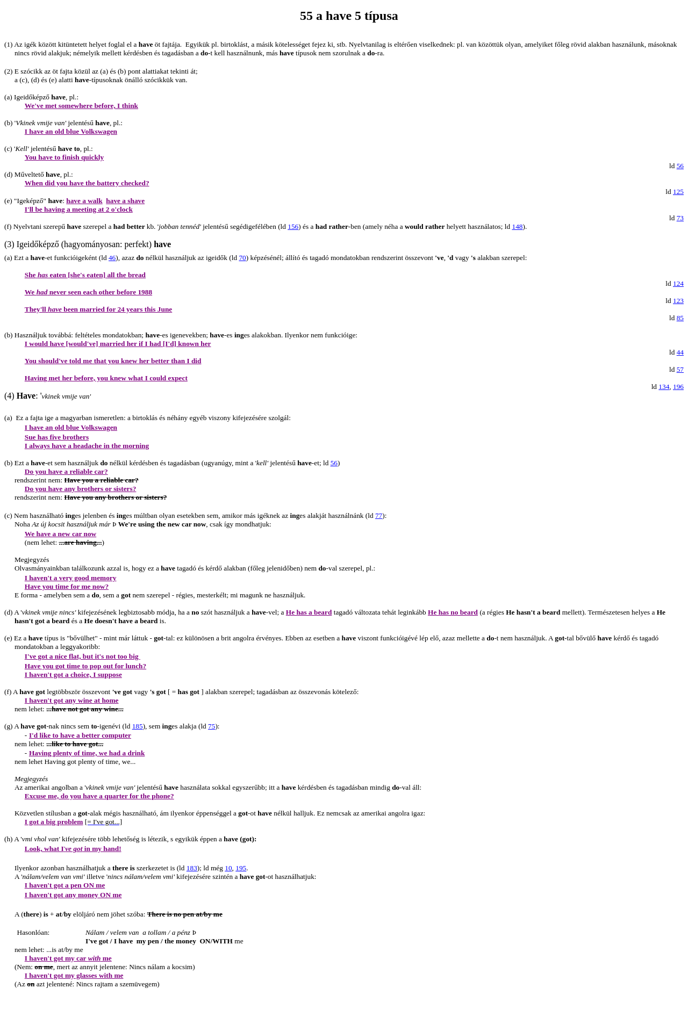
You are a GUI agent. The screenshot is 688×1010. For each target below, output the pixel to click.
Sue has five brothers (57, 437)
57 (680, 369)
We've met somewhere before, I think (81, 106)
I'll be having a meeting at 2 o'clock (79, 209)
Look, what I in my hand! (73, 849)
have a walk (84, 201)
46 (112, 258)
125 (678, 191)
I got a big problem (54, 822)
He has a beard (309, 612)
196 (678, 387)
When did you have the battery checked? (87, 183)
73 (680, 218)
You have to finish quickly (64, 157)
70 (242, 258)
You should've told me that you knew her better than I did (113, 361)
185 (137, 726)
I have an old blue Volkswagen (71, 131)
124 (678, 283)
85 (680, 318)
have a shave (125, 201)
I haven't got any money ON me (73, 895)
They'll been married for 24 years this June (98, 309)
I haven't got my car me (68, 958)
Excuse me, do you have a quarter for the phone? (99, 796)
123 (678, 301)
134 (663, 387)
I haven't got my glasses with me (74, 975)
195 (240, 868)
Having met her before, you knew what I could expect (106, 378)
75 (211, 726)
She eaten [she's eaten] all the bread (85, 275)
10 (228, 868)
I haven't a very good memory (71, 578)
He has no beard (453, 612)
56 (680, 166)
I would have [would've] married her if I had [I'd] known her (118, 344)
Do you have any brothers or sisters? (81, 489)
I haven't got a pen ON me (65, 885)
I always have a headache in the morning (87, 446)
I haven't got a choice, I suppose (73, 674)
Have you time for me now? (67, 586)
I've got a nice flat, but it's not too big (82, 656)
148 (517, 226)
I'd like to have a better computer (80, 735)
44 (680, 352)
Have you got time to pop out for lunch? (85, 666)
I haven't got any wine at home (72, 700)
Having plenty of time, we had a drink (87, 753)
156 (293, 226)
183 (192, 868)
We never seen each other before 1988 (88, 292)
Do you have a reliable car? (66, 471)
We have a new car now (60, 534)
